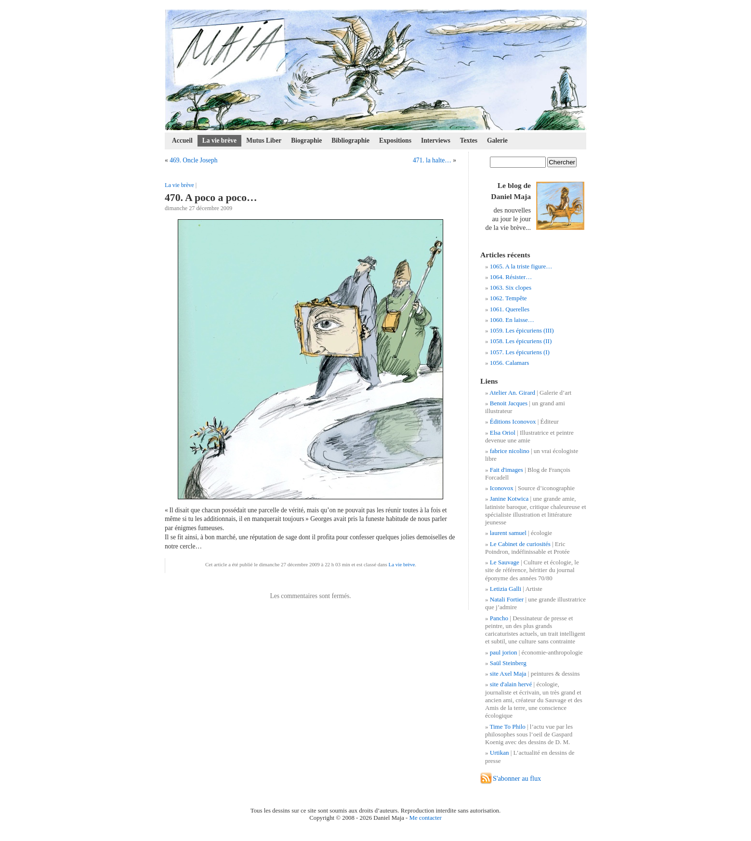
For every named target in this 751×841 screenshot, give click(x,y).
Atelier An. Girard (512, 392)
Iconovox (502, 488)
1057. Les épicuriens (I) (520, 352)
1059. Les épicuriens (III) (522, 330)
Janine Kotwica (509, 498)
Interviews (435, 140)
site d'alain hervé (511, 684)
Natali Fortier (507, 599)
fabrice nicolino (509, 450)
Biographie (306, 140)
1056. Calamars (509, 362)
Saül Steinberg (508, 663)
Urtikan (499, 752)
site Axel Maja (508, 673)
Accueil (182, 140)
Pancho (499, 618)
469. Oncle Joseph (193, 160)
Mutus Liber (263, 140)
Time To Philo (508, 726)
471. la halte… (432, 160)
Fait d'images (506, 469)
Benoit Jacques (508, 403)
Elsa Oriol (502, 432)
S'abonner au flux (517, 778)
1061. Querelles (509, 309)
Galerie (497, 140)
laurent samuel (508, 532)
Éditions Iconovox (513, 421)
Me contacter (425, 817)
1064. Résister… (511, 276)
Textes (468, 140)
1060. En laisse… (512, 319)
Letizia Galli (505, 588)
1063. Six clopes (510, 287)
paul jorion (503, 652)
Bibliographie (350, 140)
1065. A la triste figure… (521, 266)
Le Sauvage (504, 562)
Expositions (395, 140)
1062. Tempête (508, 298)
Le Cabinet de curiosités (520, 543)
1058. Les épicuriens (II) (521, 341)
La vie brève (219, 140)
